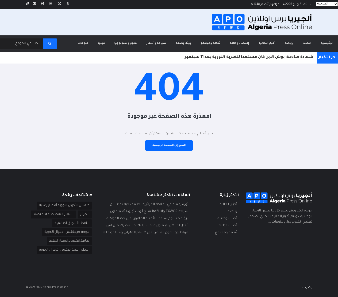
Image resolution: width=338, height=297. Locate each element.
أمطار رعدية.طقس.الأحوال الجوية (64, 250)
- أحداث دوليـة (229, 226)
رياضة (289, 43)
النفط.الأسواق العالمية (71, 223)
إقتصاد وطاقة (239, 43)
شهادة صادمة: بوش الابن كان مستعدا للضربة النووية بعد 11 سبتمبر (249, 57)
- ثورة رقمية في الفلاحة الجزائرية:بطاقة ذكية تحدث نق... (148, 205)
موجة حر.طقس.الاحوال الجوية (66, 232)
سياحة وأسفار (156, 43)
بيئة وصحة (183, 43)
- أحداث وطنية (228, 219)
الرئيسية (324, 40)
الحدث (307, 43)
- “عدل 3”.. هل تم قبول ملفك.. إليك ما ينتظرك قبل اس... (147, 226)
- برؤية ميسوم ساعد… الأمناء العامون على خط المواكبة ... (146, 219)
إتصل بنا (307, 287)
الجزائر (84, 214)
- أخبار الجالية (229, 205)
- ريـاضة (233, 212)
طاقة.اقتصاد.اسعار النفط (69, 241)
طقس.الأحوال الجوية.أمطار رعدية (64, 205)
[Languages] (327, 4)
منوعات (83, 43)
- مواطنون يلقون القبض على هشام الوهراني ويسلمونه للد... (145, 233)
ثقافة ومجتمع (210, 43)
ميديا (101, 43)
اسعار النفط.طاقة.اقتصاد (53, 214)
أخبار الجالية (266, 43)
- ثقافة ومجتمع (227, 233)
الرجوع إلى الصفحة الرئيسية (169, 145)
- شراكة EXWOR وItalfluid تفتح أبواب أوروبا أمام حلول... (148, 212)
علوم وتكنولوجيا (125, 43)
